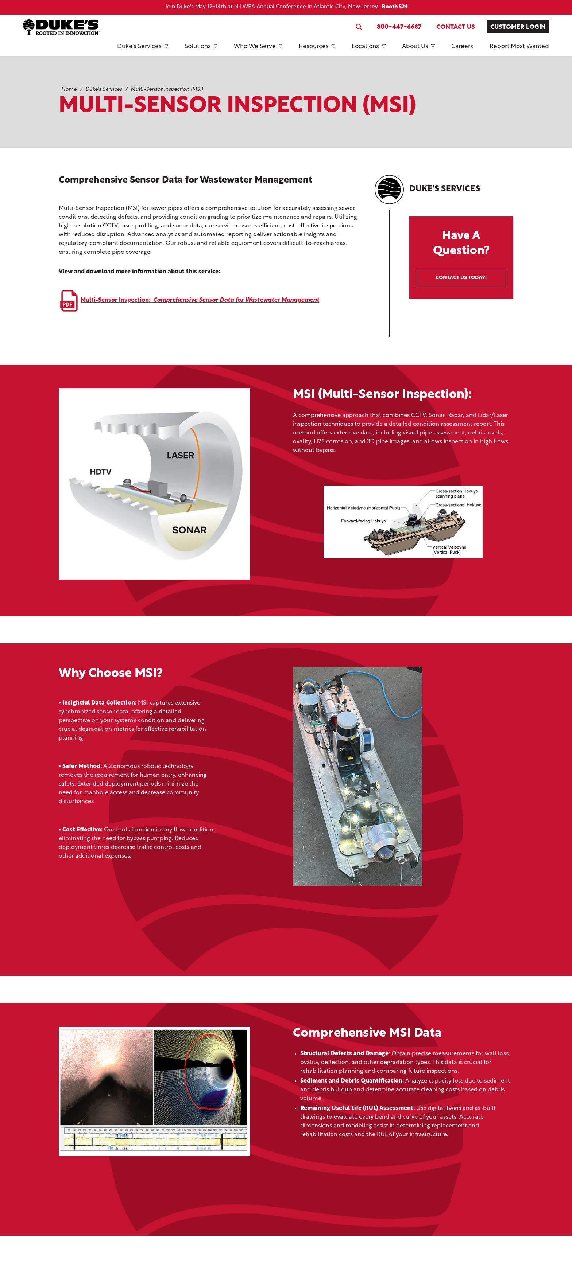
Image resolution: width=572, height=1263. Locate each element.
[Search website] (359, 26)
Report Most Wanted (519, 46)
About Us (418, 49)
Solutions (201, 49)
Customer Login (518, 27)
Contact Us (455, 27)
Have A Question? (461, 258)
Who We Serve (258, 49)
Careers (462, 46)
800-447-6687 (399, 27)
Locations (369, 49)
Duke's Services (142, 49)
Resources (317, 49)
